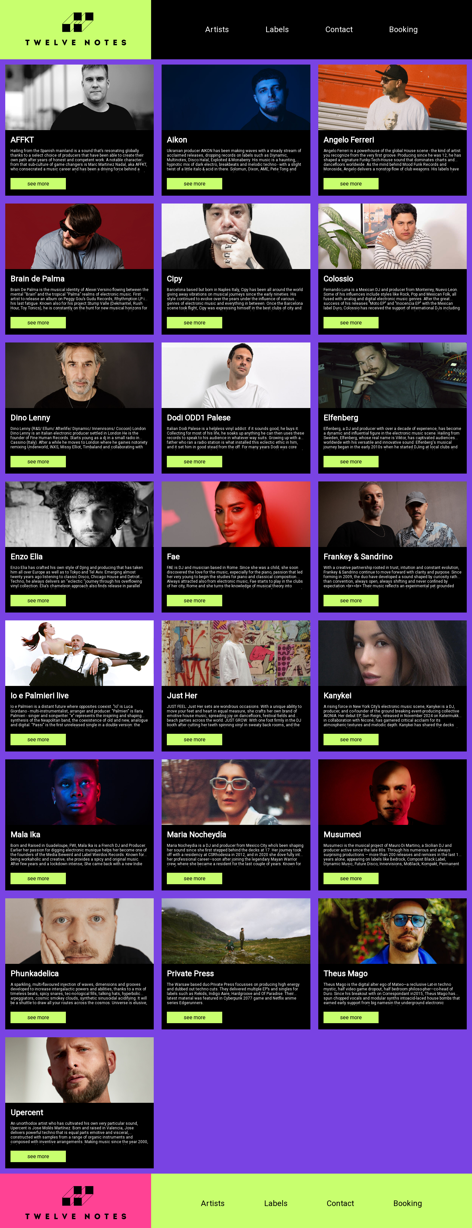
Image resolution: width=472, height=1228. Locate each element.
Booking (405, 28)
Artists (205, 28)
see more (38, 181)
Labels (270, 28)
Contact (336, 28)
